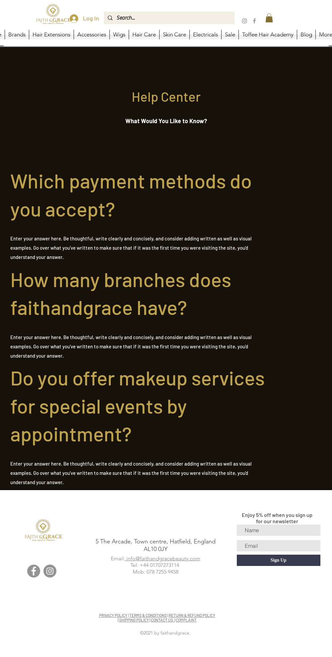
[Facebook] (254, 21)
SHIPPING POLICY (134, 620)
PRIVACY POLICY (113, 615)
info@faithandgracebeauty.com (162, 558)
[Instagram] (244, 21)
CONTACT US (162, 620)
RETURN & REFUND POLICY (192, 615)
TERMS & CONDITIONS (148, 615)
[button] (269, 17)
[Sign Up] (278, 560)
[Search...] (168, 18)
